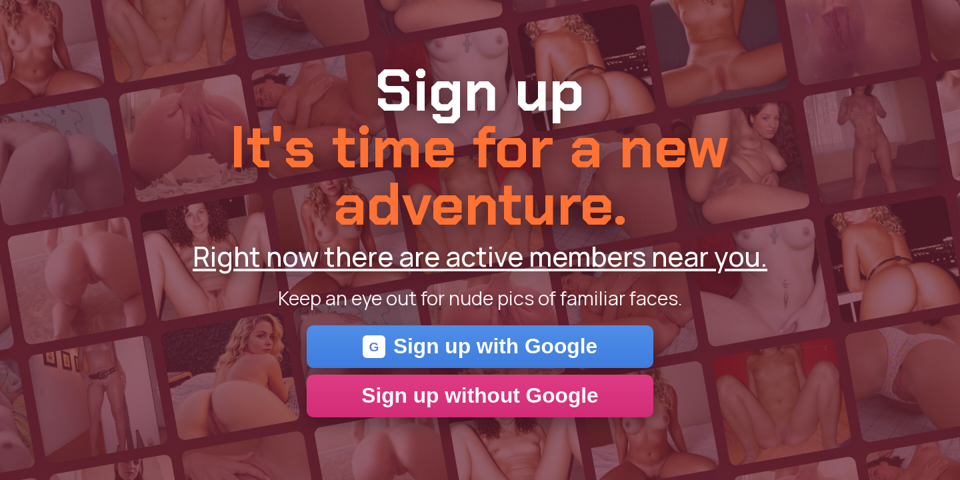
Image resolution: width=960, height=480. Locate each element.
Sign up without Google (479, 395)
